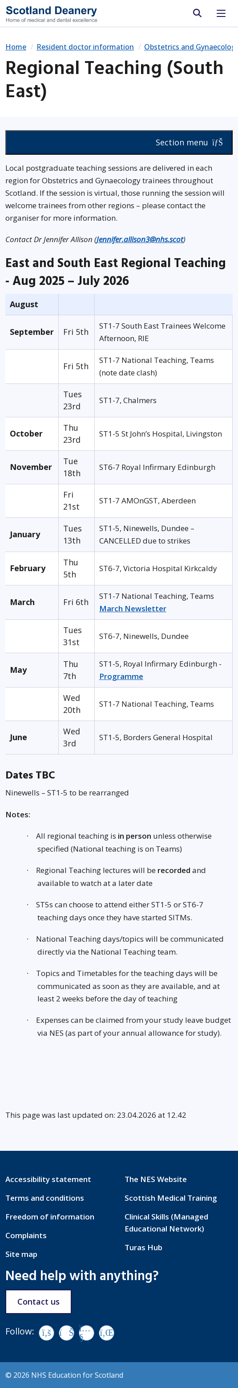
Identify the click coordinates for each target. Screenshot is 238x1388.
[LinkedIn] (106, 1333)
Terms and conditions (44, 1198)
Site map (21, 1254)
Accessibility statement (48, 1179)
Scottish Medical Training (171, 1198)
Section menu (189, 142)
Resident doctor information (85, 47)
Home (15, 47)
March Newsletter (132, 608)
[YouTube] (86, 1333)
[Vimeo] (66, 1333)
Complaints (26, 1235)
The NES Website (156, 1179)
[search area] (197, 13)
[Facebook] (46, 1333)
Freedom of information (49, 1216)
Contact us (38, 1301)
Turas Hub (143, 1247)
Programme (121, 676)
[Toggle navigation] (221, 13)
